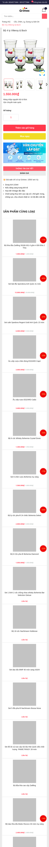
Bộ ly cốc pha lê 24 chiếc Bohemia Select (24, 515)
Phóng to (42, 73)
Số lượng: (7, 110)
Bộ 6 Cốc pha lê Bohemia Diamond (24, 554)
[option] (24, 55)
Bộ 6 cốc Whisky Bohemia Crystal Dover (24, 438)
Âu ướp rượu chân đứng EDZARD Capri (24, 361)
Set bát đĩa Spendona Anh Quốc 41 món (24, 284)
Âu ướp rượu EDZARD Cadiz (24, 400)
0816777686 (24, 2)
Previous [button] (6, 84)
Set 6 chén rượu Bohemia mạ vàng (24, 477)
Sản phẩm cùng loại (19, 211)
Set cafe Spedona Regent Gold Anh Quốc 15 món (24, 322)
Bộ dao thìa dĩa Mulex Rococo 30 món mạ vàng (24, 824)
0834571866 (13, 2)
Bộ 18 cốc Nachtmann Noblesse (24, 631)
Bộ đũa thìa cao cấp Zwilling (24, 785)
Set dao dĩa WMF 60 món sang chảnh (24, 670)
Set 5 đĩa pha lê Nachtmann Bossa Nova (24, 708)
